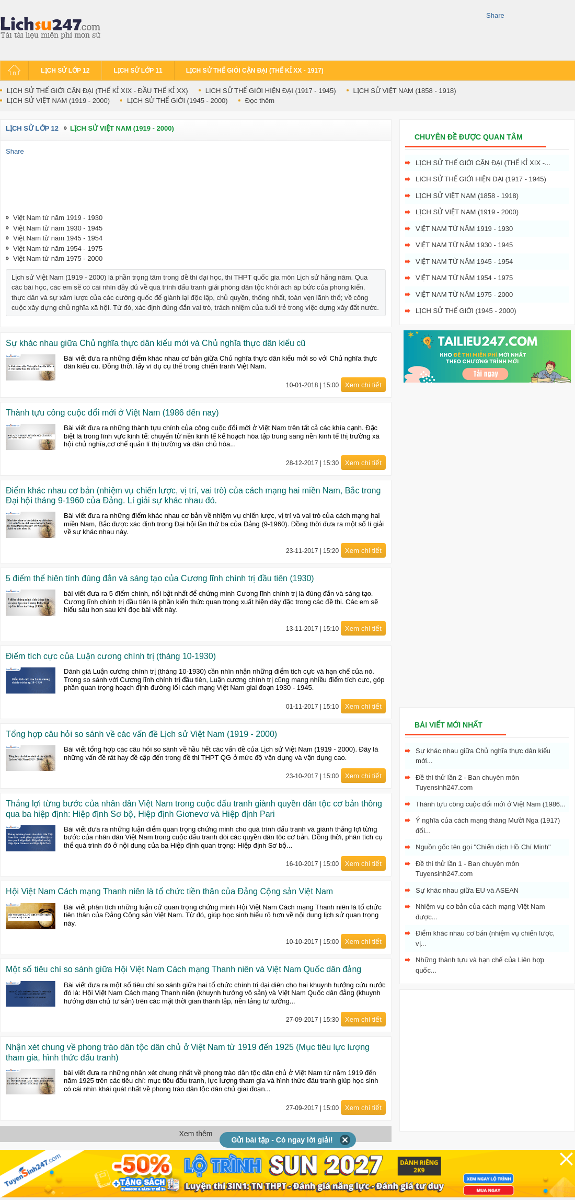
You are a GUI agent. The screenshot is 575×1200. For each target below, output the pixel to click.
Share (495, 15)
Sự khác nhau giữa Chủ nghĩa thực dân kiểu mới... (483, 756)
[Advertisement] (295, 28)
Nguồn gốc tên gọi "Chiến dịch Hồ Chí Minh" (483, 847)
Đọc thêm (259, 101)
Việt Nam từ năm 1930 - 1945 (57, 228)
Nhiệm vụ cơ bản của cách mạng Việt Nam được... (480, 912)
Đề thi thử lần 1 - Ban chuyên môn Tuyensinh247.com (467, 869)
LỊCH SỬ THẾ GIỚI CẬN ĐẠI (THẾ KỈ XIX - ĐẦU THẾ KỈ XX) (97, 91)
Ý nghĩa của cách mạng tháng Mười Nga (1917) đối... (488, 825)
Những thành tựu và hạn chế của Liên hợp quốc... (480, 965)
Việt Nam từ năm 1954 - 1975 (57, 248)
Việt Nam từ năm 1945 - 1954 (57, 238)
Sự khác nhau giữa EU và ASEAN (467, 890)
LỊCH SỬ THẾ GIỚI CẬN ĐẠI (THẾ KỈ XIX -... (483, 163)
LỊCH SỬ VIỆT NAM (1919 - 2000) (58, 101)
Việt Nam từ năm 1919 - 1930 (57, 218)
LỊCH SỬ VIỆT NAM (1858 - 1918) (404, 91)
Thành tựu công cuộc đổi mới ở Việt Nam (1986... (491, 804)
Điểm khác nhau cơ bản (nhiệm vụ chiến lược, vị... (485, 938)
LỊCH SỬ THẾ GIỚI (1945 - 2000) (177, 101)
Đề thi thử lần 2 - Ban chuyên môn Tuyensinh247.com (467, 783)
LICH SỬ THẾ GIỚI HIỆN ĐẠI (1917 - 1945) (270, 91)
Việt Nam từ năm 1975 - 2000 (57, 258)
